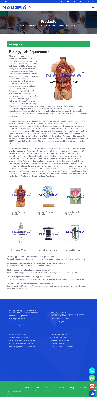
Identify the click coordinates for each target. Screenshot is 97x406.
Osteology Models (19, 250)
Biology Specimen (73, 250)
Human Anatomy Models (18, 213)
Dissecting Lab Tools (47, 250)
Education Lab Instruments (47, 25)
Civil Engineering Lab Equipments (22, 318)
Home (22, 25)
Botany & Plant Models (72, 213)
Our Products (31, 25)
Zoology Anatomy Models (46, 213)
